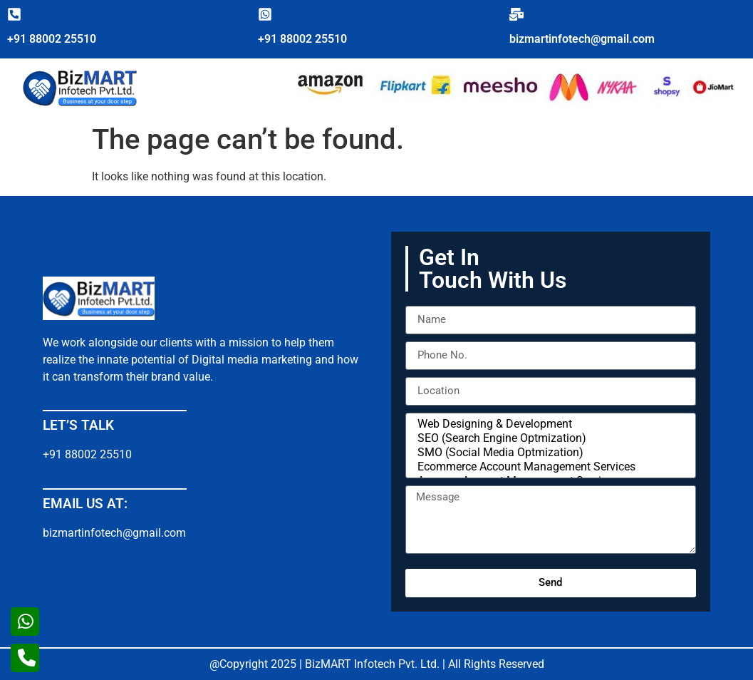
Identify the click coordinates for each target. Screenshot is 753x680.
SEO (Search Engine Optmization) (549, 438)
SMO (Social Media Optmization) (549, 452)
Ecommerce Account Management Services (549, 467)
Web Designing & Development (549, 424)
